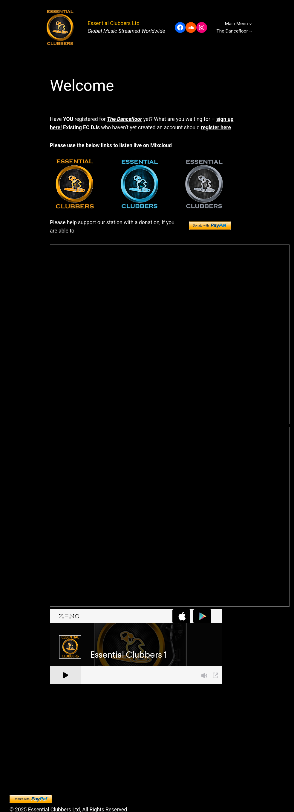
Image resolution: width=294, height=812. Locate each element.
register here (216, 127)
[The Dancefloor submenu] (250, 31)
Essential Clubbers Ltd (114, 23)
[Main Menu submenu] (250, 23)
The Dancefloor (124, 119)
